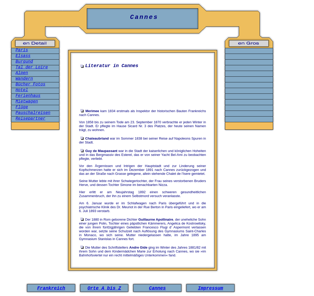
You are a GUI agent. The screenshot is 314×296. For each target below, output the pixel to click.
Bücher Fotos (30, 84)
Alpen (22, 73)
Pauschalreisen (33, 113)
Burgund (24, 61)
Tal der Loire (32, 67)
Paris (22, 50)
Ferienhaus (28, 95)
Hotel (22, 90)
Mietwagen (27, 101)
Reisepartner (30, 118)
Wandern (24, 78)
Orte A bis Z (104, 288)
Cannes (157, 288)
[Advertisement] (143, 86)
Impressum (210, 288)
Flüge (22, 107)
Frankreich (51, 288)
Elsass (23, 56)
